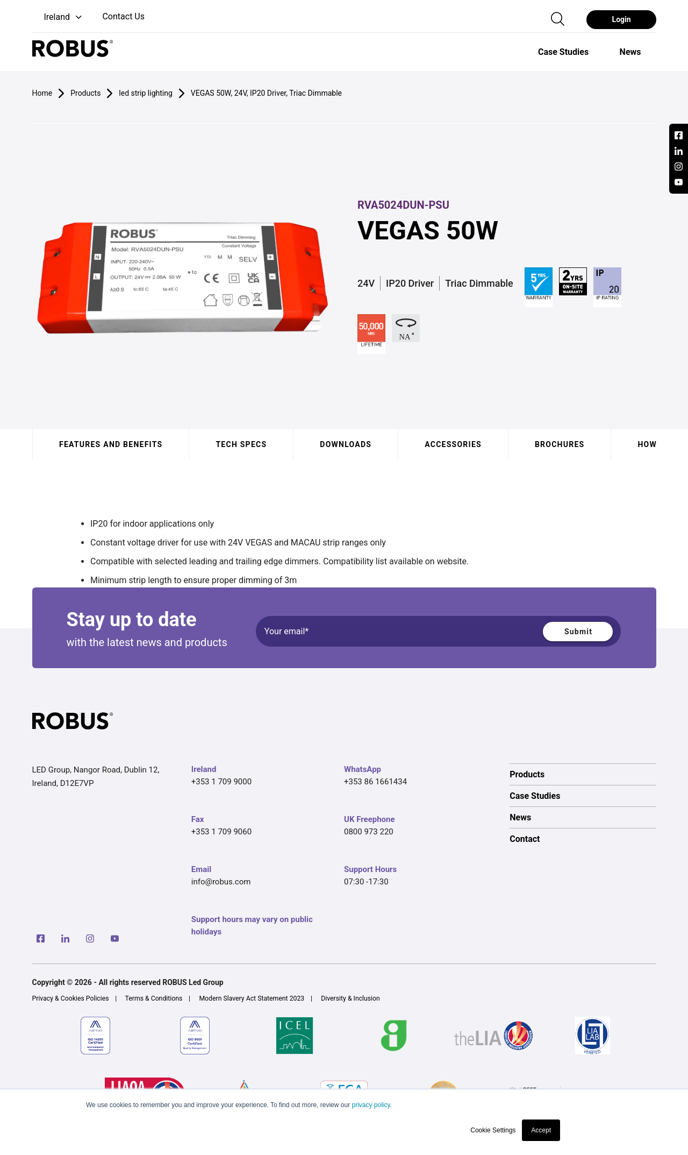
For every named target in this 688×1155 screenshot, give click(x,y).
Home (42, 93)
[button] (58, 17)
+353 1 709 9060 (221, 832)
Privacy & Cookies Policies (70, 998)
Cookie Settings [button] (492, 1130)
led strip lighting (145, 93)
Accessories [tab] (453, 444)
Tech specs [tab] (241, 444)
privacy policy (371, 1105)
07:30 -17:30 (366, 882)
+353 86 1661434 (375, 781)
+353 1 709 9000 (221, 781)
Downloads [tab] (345, 444)
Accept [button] (541, 1130)
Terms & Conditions (154, 998)
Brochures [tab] (559, 444)
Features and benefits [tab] (110, 444)
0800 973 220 (368, 832)
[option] (563, 51)
